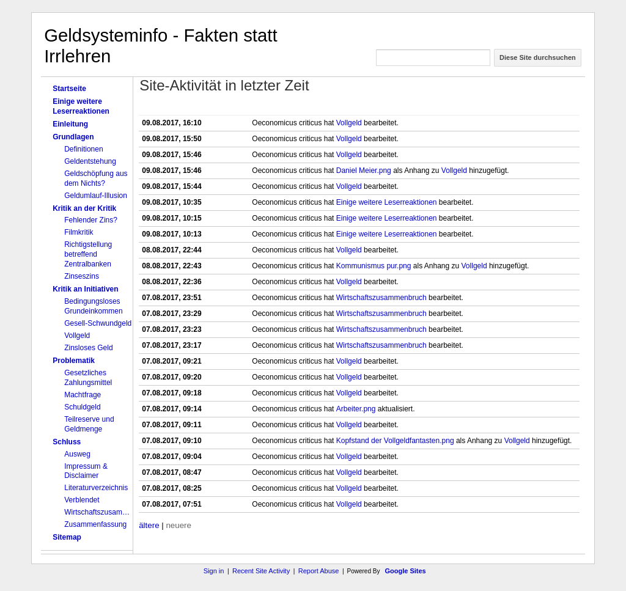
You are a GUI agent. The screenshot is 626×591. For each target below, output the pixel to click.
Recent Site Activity (261, 570)
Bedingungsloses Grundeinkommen (93, 306)
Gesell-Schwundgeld (97, 323)
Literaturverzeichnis (96, 487)
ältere (149, 525)
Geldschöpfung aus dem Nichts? (95, 178)
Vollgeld (77, 335)
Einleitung (70, 124)
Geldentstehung (90, 161)
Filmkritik (78, 232)
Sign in (214, 570)
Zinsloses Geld (88, 347)
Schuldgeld (82, 407)
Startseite (69, 88)
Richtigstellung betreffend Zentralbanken (88, 254)
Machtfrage (82, 395)
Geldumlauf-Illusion (95, 195)
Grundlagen (73, 137)
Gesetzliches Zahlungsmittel (88, 378)
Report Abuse (318, 570)
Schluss (67, 442)
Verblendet (81, 500)
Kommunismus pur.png (373, 266)
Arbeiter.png (356, 409)
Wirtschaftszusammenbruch (98, 512)
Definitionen (83, 149)
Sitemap (67, 537)
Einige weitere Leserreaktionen (81, 106)
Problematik (74, 360)
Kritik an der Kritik (84, 208)
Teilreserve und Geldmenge (89, 424)
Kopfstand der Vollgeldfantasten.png (395, 440)
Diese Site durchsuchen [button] (537, 57)
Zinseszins (81, 276)
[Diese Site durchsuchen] (433, 58)
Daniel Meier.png (363, 170)
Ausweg (77, 454)
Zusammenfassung (95, 524)
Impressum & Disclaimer (86, 471)
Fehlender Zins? (90, 220)
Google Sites (405, 570)
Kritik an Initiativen (85, 289)
